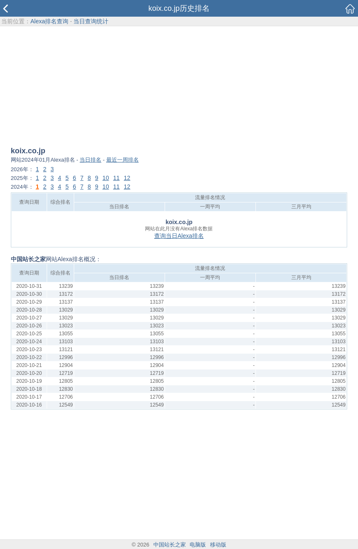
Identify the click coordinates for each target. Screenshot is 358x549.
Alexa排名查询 (49, 21)
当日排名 (90, 160)
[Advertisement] (179, 87)
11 (116, 178)
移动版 (218, 545)
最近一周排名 (122, 160)
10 (106, 178)
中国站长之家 (169, 545)
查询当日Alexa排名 (179, 235)
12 (127, 178)
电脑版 (198, 545)
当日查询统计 (90, 21)
